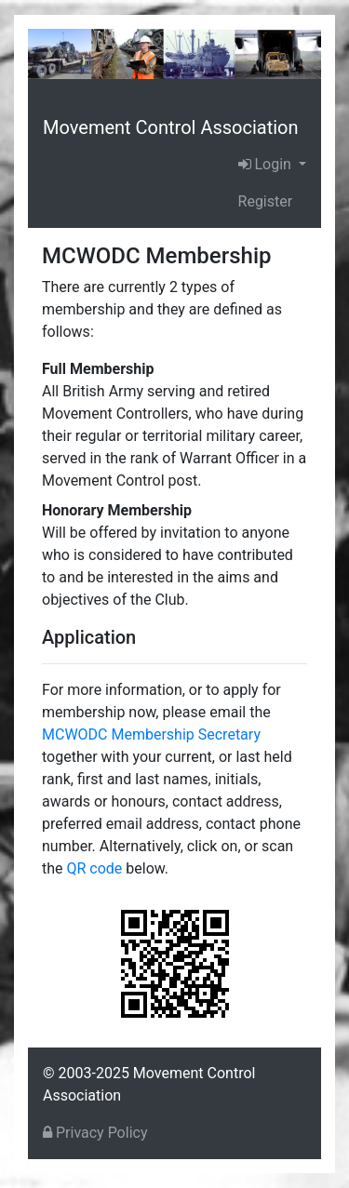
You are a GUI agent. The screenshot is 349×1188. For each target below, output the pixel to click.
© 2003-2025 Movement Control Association (149, 1084)
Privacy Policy (95, 1132)
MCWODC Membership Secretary (151, 734)
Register (265, 201)
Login (266, 164)
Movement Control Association (171, 127)
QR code (95, 868)
